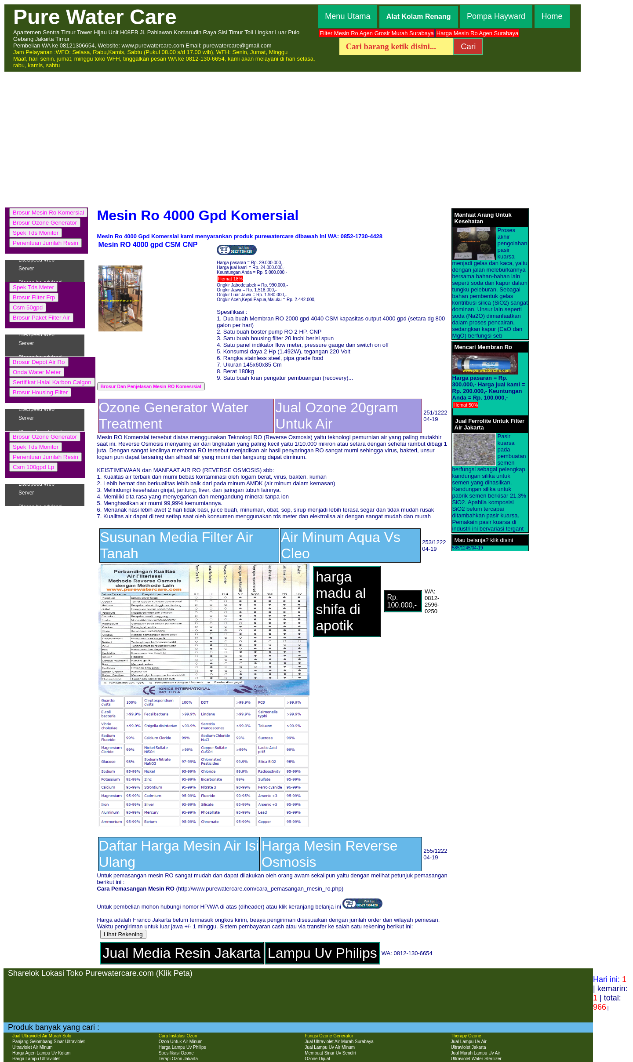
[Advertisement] (316, 138)
